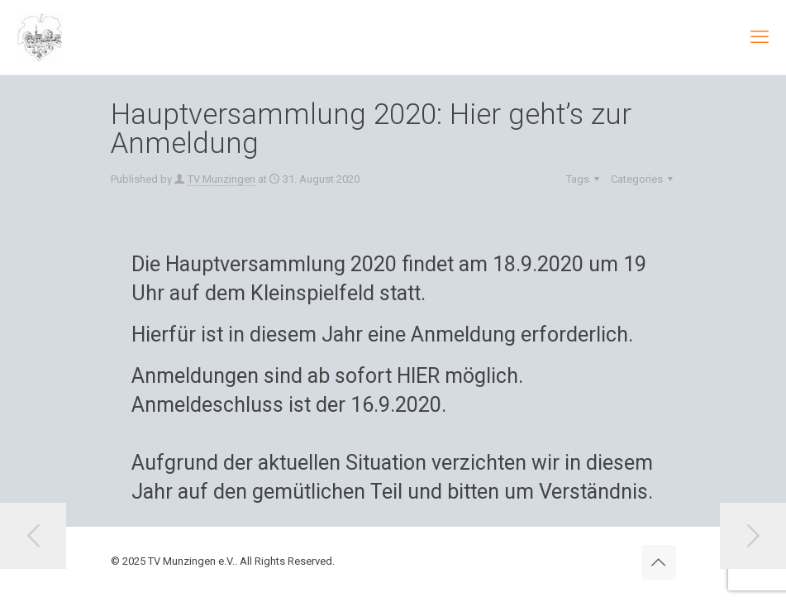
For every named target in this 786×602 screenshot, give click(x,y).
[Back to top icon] (658, 562)
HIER (418, 376)
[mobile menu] (760, 37)
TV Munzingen (221, 179)
